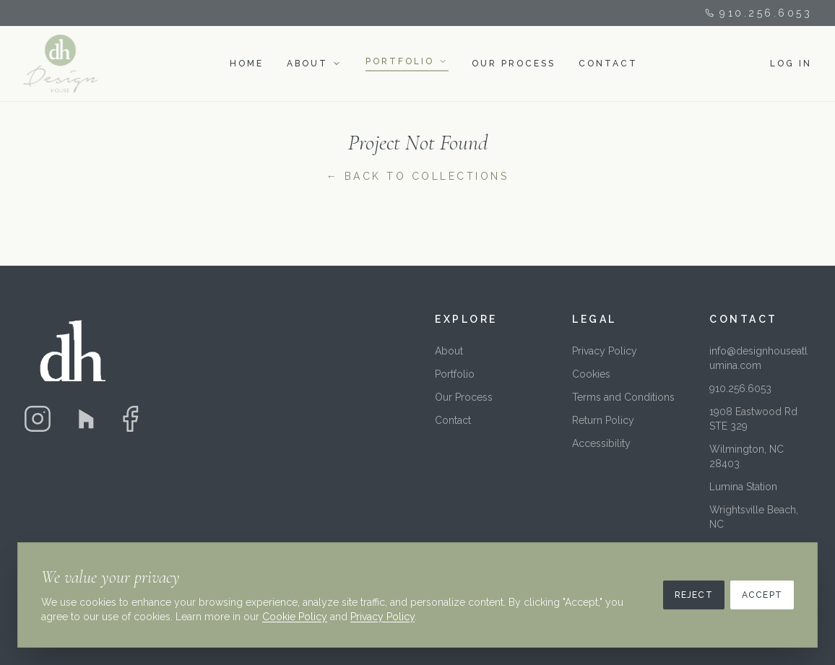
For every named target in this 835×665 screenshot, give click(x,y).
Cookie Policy (294, 616)
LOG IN (791, 63)
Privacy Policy (604, 351)
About (449, 351)
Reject (694, 595)
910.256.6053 (758, 13)
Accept (762, 595)
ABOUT (307, 63)
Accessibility (601, 443)
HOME (247, 63)
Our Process (464, 397)
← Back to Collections (417, 176)
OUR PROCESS (513, 63)
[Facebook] (130, 418)
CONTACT (608, 63)
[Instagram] (37, 418)
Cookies (591, 374)
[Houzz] (83, 418)
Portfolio (455, 374)
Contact (453, 420)
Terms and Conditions (623, 397)
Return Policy (603, 420)
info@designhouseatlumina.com (758, 358)
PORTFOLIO (399, 61)
